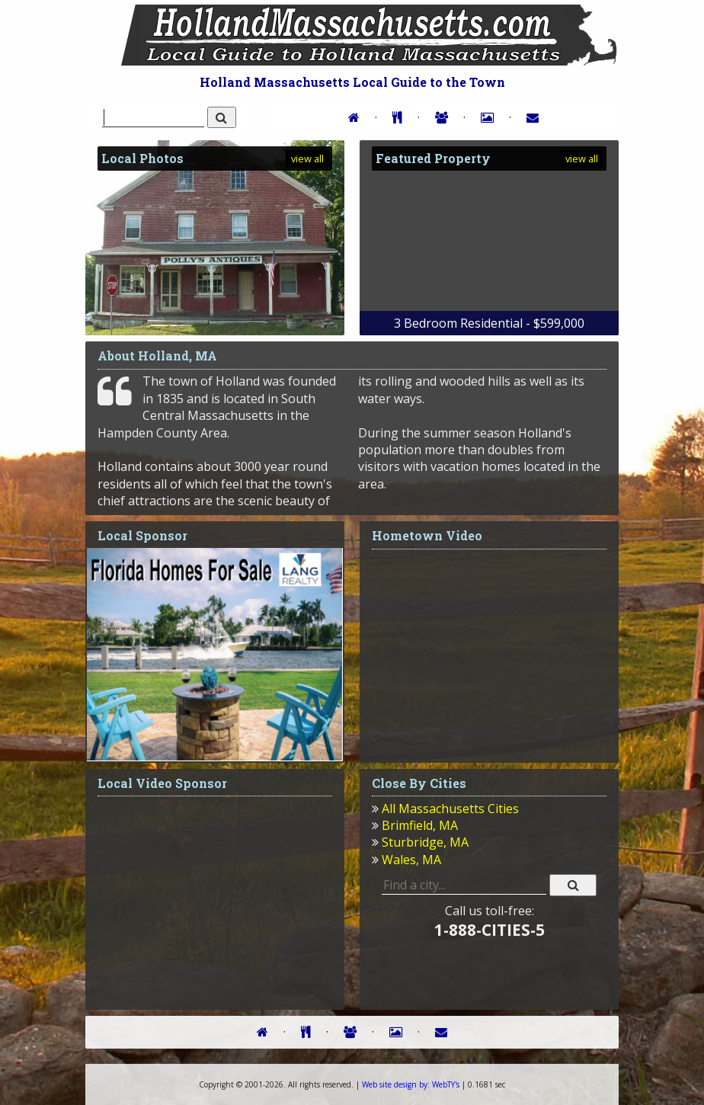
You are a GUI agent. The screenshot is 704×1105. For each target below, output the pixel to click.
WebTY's (410, 1084)
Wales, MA (411, 859)
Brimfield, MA (420, 825)
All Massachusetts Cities (450, 808)
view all (307, 158)
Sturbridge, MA (425, 842)
